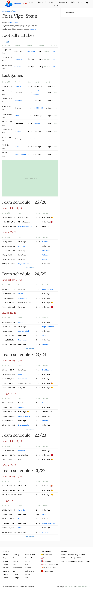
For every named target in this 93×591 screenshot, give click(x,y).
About (56, 5)
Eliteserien (47, 561)
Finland (5, 574)
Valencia (18, 86)
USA (26, 578)
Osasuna (37, 139)
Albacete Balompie (25, 226)
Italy (14, 564)
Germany (16, 555)
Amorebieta (22, 298)
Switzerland (29, 571)
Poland (15, 574)
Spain (9, 11)
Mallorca (37, 123)
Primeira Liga (48, 571)
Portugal (16, 578)
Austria (5, 555)
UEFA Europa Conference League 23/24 (75, 561)
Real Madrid (38, 108)
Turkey (27, 574)
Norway (15, 571)
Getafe (17, 147)
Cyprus (5, 564)
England (6, 571)
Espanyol (18, 131)
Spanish (72, 586)
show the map (30, 178)
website (33, 29)
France (5, 578)
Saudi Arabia (30, 555)
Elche (44, 514)
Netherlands (17, 568)
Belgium (6, 558)
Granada (21, 407)
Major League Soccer (51, 564)
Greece (15, 558)
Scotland (28, 558)
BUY (54, 51)
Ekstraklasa (47, 558)
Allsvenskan (47, 555)
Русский (67, 586)
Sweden (28, 568)
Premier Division (49, 568)
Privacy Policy (86, 586)
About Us (78, 586)
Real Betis (18, 100)
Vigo (14, 11)
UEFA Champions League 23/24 (73, 555)
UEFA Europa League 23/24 (71, 558)
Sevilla (44, 335)
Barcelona (18, 59)
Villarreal (17, 67)
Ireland (15, 561)
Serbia (27, 561)
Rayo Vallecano (23, 264)
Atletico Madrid (24, 416)
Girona (17, 116)
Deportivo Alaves (37, 92)
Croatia (5, 561)
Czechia (6, 568)
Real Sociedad (20, 154)
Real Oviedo (30, 51)
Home (4, 11)
